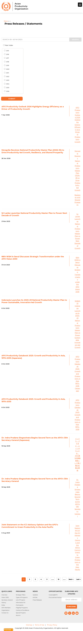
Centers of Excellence (22, 610)
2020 (7, 69)
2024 (7, 84)
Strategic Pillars (20, 595)
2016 (7, 54)
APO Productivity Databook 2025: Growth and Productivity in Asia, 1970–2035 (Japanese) (77, 374)
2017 (7, 58)
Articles (35, 597)
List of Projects (20, 600)
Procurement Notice (55, 597)
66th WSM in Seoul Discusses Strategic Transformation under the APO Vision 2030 (77, 275)
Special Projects (21, 613)
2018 (7, 62)
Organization (5, 610)
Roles (3, 605)
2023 (7, 80)
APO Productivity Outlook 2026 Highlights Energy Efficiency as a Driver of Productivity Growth (77, 125)
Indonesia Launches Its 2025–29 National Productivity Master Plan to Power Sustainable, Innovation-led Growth (34, 301)
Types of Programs (22, 597)
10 (58, 579)
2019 (7, 65)
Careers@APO (53, 595)
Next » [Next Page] (71, 579)
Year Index (9, 45)
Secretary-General (7, 600)
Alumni (18, 615)
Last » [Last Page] (78, 579)
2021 (7, 73)
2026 (7, 91)
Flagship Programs (22, 607)
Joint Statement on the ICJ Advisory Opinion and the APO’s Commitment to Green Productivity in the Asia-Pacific (77, 548)
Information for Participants (20, 604)
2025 (7, 87)
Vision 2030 (5, 597)
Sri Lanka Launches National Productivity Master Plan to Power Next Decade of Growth (77, 231)
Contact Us (5, 613)
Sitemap (29, 625)
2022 (7, 76)
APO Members (6, 607)
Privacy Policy (52, 625)
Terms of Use (39, 625)
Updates (35, 595)
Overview (4, 595)
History (4, 602)
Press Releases (37, 600)
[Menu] (80, 5)
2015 (7, 50)
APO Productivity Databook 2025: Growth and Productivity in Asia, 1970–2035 (77, 414)
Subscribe (71, 607)
